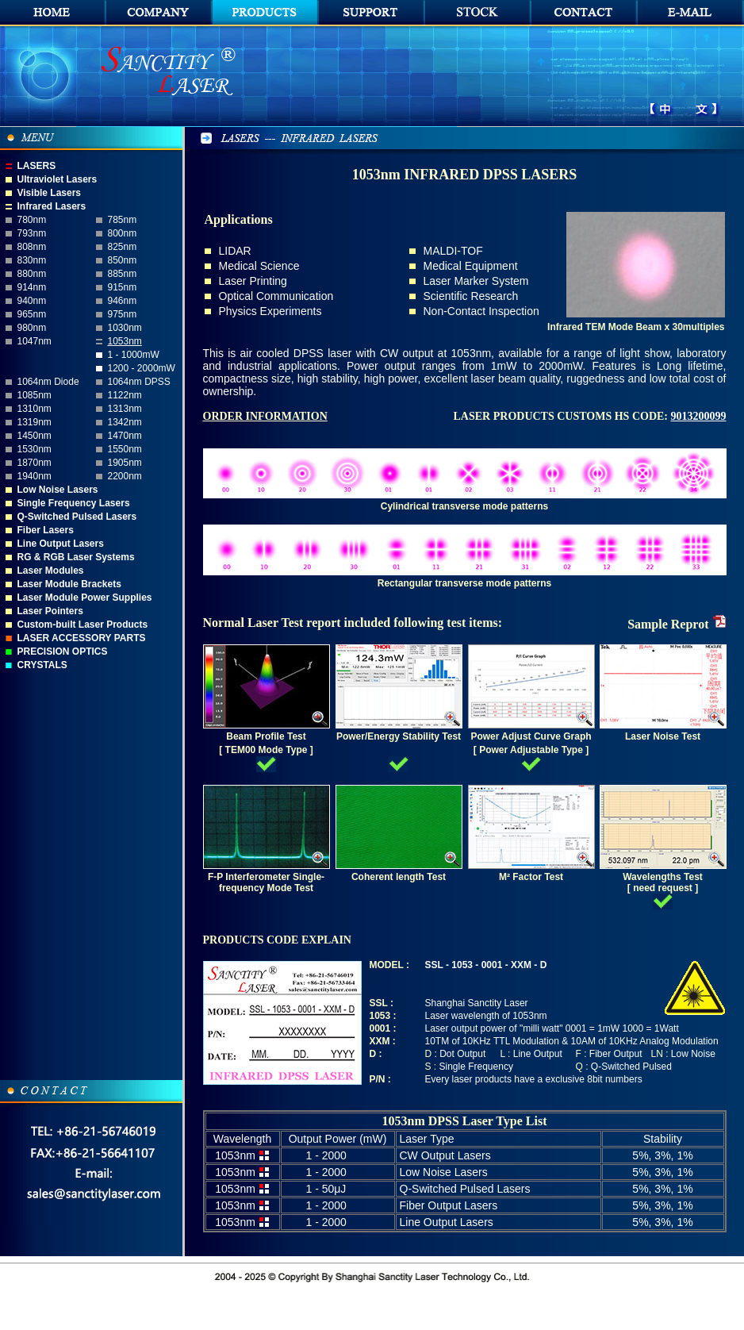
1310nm (34, 408)
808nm (32, 246)
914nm (32, 287)
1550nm (125, 449)
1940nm (34, 476)
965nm (32, 314)
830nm (32, 260)
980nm (32, 327)
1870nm (34, 462)
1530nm (34, 449)
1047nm (34, 341)
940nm (32, 300)
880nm (32, 273)
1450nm (34, 435)
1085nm (34, 395)
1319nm (34, 422)
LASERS (36, 165)
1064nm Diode (48, 381)
